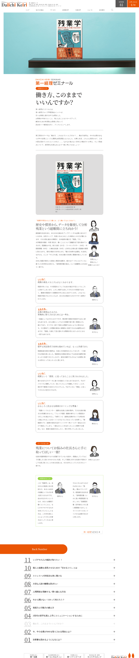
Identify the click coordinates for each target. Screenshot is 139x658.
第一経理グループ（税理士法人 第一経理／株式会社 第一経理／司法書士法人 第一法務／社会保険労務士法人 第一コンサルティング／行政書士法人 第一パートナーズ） (14, 4)
